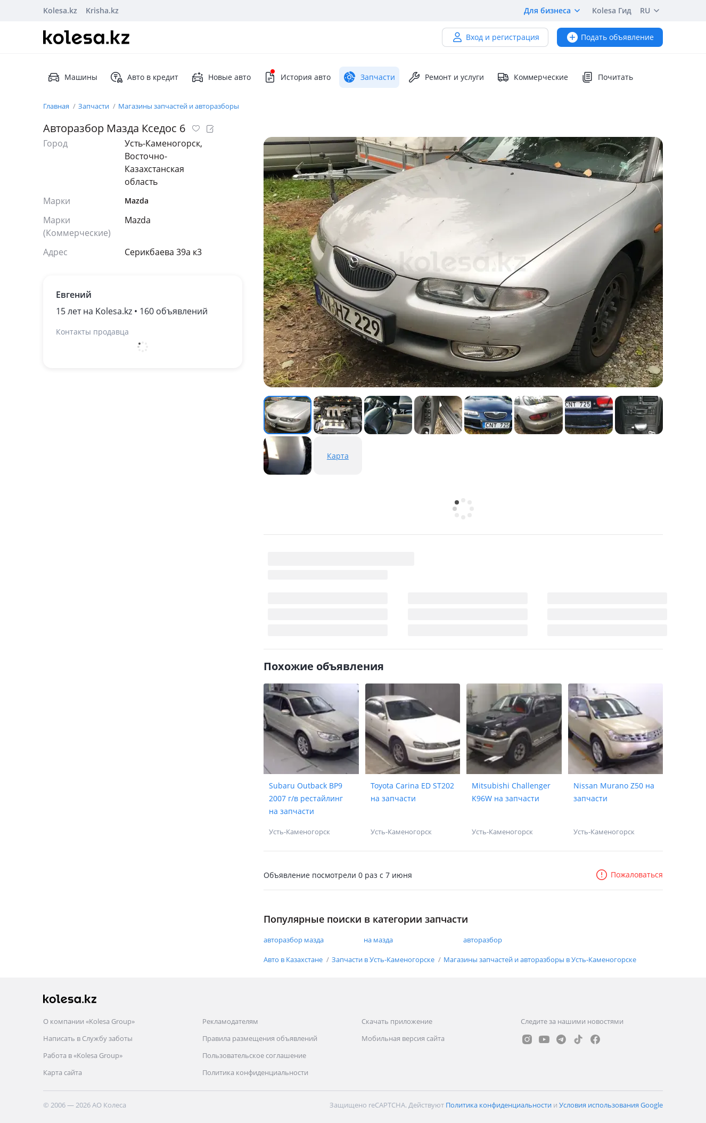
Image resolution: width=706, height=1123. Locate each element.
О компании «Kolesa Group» (89, 1021)
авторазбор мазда (294, 940)
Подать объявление (610, 37)
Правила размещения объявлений (259, 1038)
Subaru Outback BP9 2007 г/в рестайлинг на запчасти (306, 798)
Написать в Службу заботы (88, 1038)
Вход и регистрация (495, 37)
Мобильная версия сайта (403, 1038)
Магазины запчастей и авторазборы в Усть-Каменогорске (540, 959)
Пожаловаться (629, 874)
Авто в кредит (144, 77)
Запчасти (94, 106)
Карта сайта (62, 1072)
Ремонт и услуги (446, 77)
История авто (297, 77)
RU (651, 10)
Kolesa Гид (611, 10)
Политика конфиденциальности (255, 1072)
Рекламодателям (230, 1021)
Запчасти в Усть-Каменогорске (384, 959)
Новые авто (221, 77)
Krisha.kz (102, 10)
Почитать (607, 77)
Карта (338, 456)
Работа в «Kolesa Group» (82, 1055)
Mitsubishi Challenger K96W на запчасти (511, 791)
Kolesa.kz (60, 10)
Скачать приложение (397, 1021)
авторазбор (482, 940)
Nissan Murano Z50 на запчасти (613, 791)
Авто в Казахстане (294, 959)
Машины (72, 77)
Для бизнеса (554, 10)
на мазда (378, 940)
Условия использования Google (611, 1105)
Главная (57, 106)
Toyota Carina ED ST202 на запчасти (412, 791)
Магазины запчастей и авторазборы (178, 106)
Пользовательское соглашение (254, 1055)
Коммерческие (532, 77)
